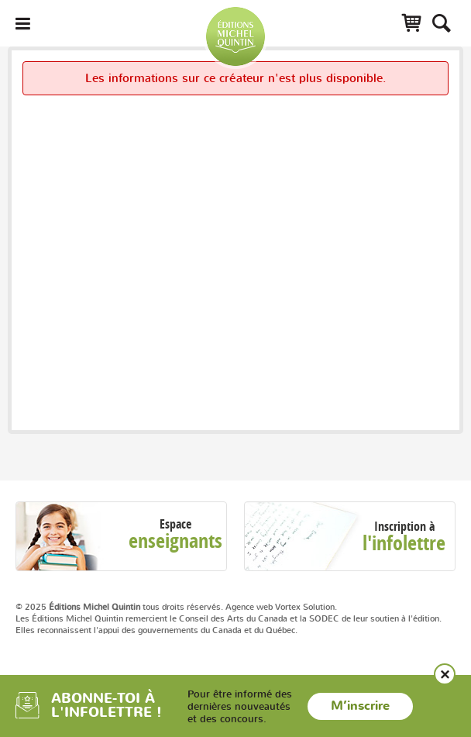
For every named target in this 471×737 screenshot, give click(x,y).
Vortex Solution (305, 606)
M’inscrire (360, 706)
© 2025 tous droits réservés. (119, 606)
